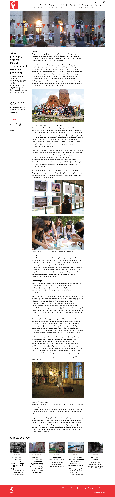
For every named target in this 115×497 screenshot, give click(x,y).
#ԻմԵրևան (47, 9)
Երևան (96, 492)
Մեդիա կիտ (75, 488)
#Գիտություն (66, 9)
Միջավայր (98, 6)
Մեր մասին (66, 488)
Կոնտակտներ (99, 488)
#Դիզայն (40, 9)
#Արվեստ (74, 9)
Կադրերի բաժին (63, 6)
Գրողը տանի (76, 6)
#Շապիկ (33, 9)
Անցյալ (51, 6)
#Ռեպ (93, 9)
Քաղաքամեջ (87, 6)
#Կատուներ (100, 9)
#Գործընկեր (56, 9)
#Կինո (88, 9)
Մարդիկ (44, 6)
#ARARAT (81, 9)
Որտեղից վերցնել (87, 488)
